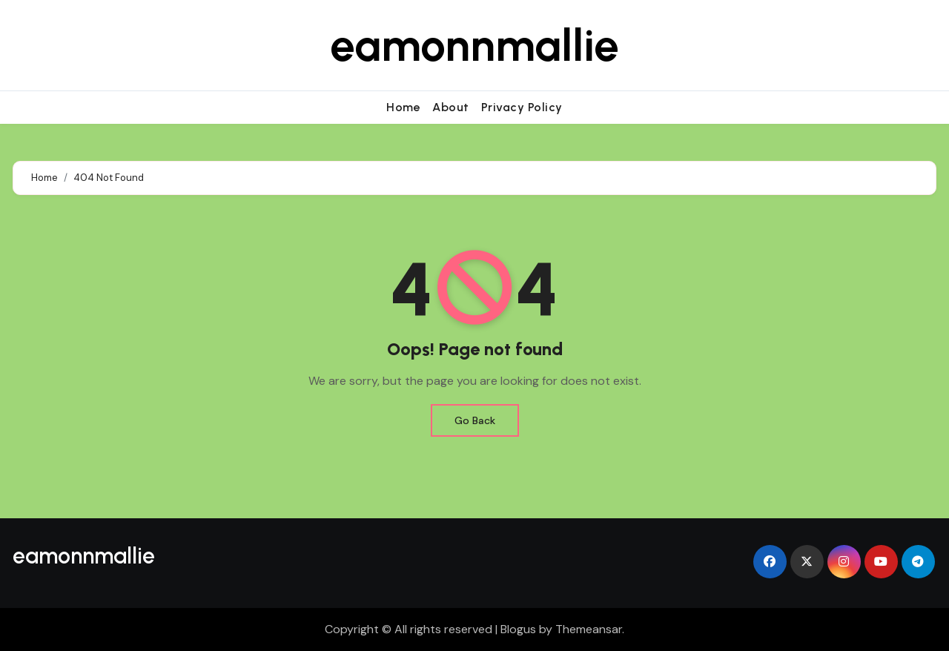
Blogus (518, 629)
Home (403, 107)
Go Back (474, 420)
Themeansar (588, 629)
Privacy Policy (522, 107)
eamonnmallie (474, 45)
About (450, 107)
